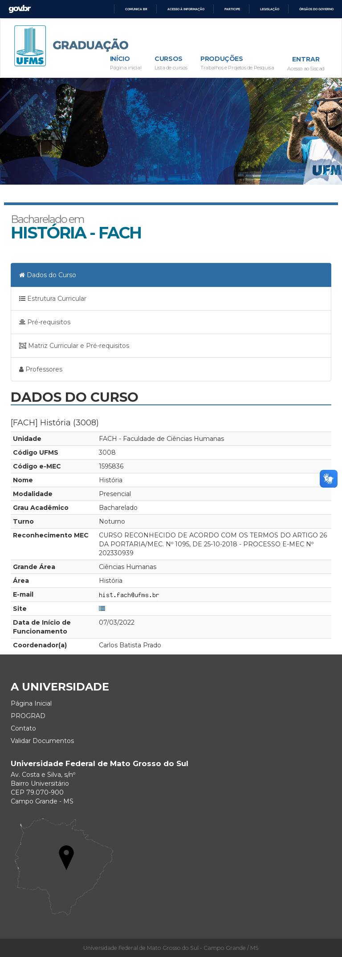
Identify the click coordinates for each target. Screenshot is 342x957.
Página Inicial (31, 703)
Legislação (269, 9)
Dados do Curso (47, 275)
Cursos (171, 63)
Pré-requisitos (44, 322)
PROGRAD (28, 716)
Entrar (306, 59)
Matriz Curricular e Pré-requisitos (74, 346)
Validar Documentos (42, 741)
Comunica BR (136, 9)
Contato (23, 728)
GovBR (19, 9)
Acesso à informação (185, 9)
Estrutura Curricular (52, 299)
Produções (237, 63)
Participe (232, 9)
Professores (40, 369)
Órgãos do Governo (316, 9)
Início (125, 63)
